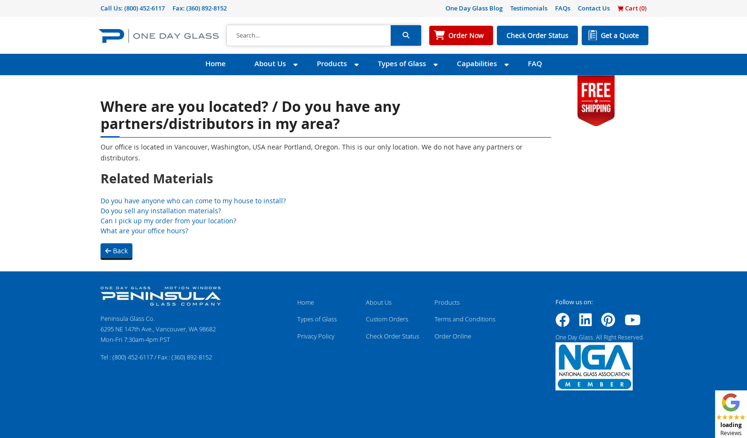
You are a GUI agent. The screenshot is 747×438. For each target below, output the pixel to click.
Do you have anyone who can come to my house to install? (193, 200)
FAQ (535, 64)
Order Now (466, 35)
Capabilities (477, 64)
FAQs (562, 8)
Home (215, 64)
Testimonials (528, 8)
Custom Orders (387, 319)
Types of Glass (402, 64)
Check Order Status (537, 35)
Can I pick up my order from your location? (168, 220)
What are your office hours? (144, 230)
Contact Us (594, 8)
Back (116, 250)
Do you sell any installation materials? (161, 210)
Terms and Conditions (464, 319)
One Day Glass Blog (474, 8)
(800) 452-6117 (144, 8)
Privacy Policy (315, 336)
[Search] (309, 35)
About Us (270, 64)
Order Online (452, 336)
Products (332, 64)
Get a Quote (620, 35)
